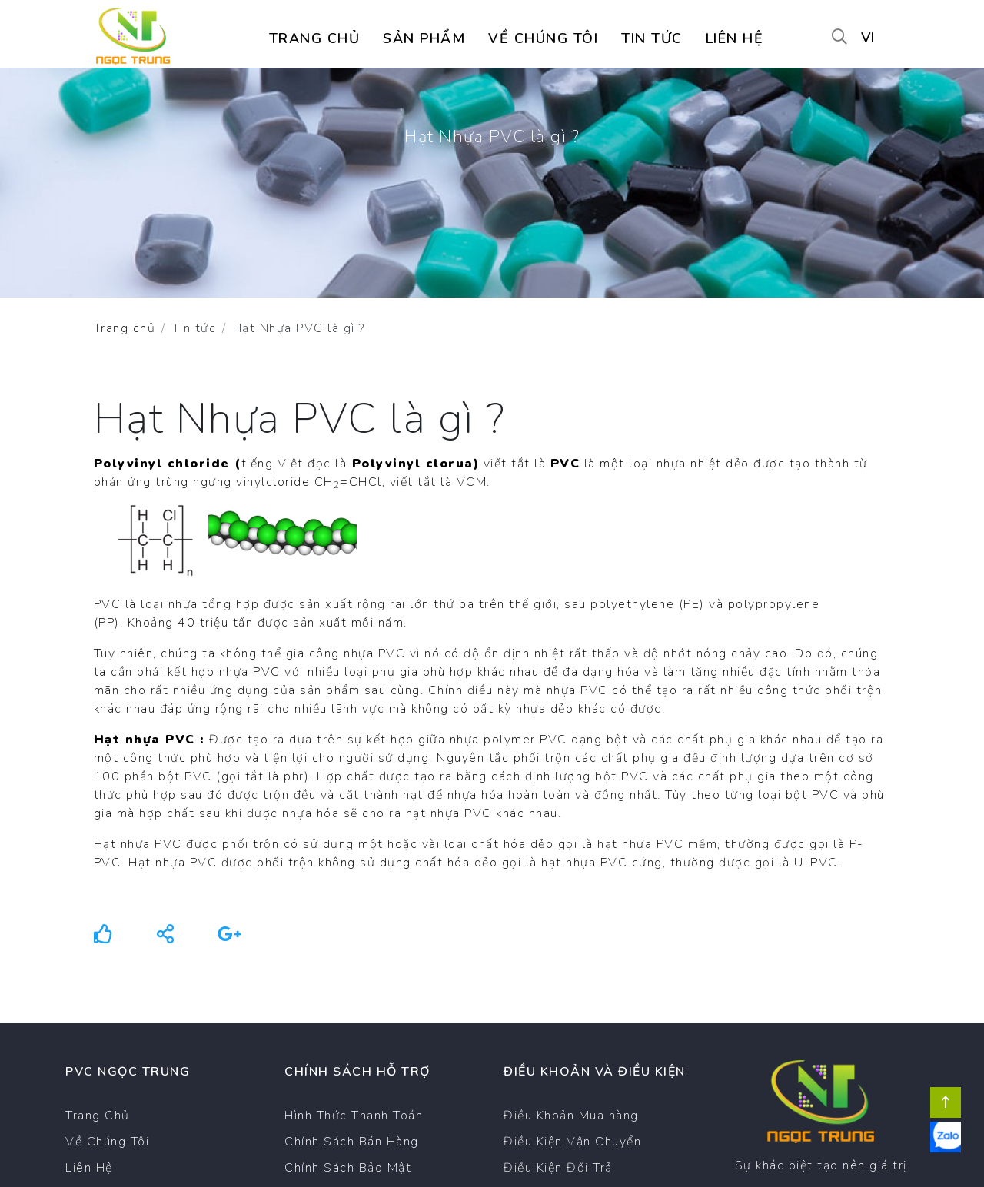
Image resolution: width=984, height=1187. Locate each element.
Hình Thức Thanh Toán (353, 1115)
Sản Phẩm (424, 38)
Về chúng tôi (543, 38)
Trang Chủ (97, 1115)
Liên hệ (735, 38)
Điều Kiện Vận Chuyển (572, 1141)
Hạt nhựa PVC (144, 739)
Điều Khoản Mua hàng (571, 1115)
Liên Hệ (89, 1167)
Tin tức (652, 38)
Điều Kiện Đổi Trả (558, 1167)
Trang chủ (315, 38)
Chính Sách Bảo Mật (347, 1167)
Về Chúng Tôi (107, 1141)
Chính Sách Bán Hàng (351, 1141)
